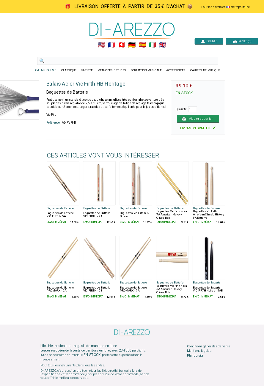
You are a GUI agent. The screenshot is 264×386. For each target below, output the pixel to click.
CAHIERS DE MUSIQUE (205, 70)
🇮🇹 (152, 45)
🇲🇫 (111, 45)
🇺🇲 (101, 45)
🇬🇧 (162, 45)
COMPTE (209, 41)
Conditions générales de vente (208, 346)
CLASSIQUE (69, 70)
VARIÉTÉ (87, 70)
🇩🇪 (132, 45)
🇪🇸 (142, 45)
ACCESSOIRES (176, 70)
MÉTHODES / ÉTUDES (112, 70)
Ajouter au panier (198, 118)
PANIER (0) (242, 41)
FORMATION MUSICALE (146, 70)
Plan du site (195, 355)
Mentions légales (199, 351)
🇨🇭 (121, 45)
